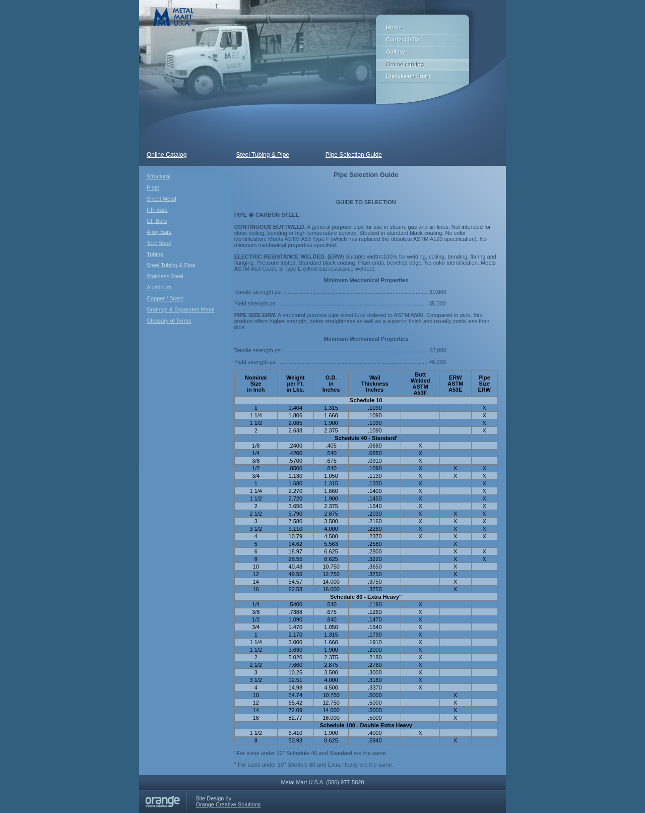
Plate (153, 187)
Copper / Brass (165, 298)
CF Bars (157, 221)
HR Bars (157, 210)
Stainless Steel (165, 276)
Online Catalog (166, 154)
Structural (158, 176)
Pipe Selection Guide (354, 154)
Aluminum (159, 287)
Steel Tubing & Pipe (262, 154)
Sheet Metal (161, 199)
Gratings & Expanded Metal (181, 309)
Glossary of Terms (169, 321)
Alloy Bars (159, 232)
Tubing (155, 254)
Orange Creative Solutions (228, 804)
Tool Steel (159, 243)
